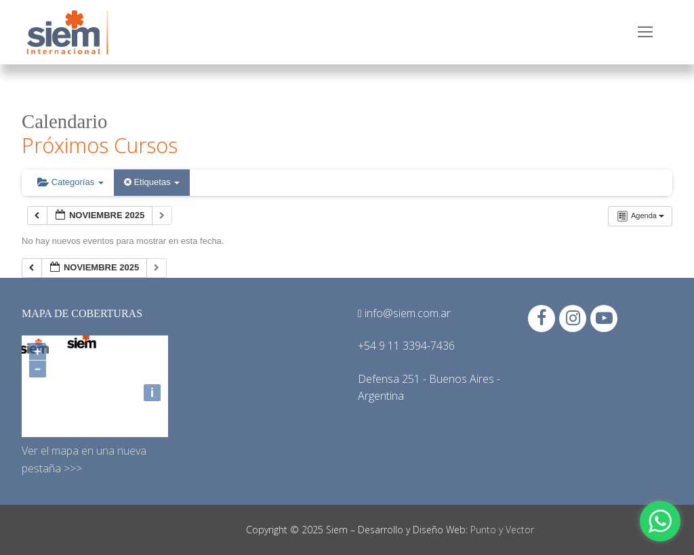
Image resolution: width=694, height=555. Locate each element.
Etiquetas (152, 182)
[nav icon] (645, 32)
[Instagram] (572, 318)
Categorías (70, 182)
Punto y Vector (502, 529)
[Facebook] (541, 318)
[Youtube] (603, 318)
